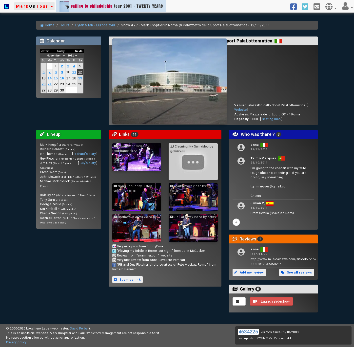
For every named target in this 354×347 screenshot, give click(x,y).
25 (74, 84)
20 (43, 84)
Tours (65, 25)
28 (50, 90)
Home (47, 25)
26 (80, 84)
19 (80, 78)
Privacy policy (16, 342)
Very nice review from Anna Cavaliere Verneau (151, 260)
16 (62, 78)
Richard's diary (85, 154)
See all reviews (296, 272)
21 (50, 84)
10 (68, 72)
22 (56, 84)
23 (62, 84)
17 (68, 78)
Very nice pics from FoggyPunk (140, 246)
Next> (79, 51)
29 (56, 90)
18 (74, 78)
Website (240, 109)
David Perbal (79, 328)
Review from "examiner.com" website (144, 255)
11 (74, 72)
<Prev (45, 51)
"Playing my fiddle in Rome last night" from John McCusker (161, 251)
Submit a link (127, 279)
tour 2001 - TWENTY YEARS (111, 6)
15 (56, 78)
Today (61, 51)
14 (50, 78)
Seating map (271, 119)
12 (80, 72)
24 (68, 84)
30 (62, 90)
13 (43, 78)
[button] (34, 6)
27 (43, 90)
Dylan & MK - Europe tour (95, 25)
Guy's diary (87, 163)
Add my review (249, 272)
